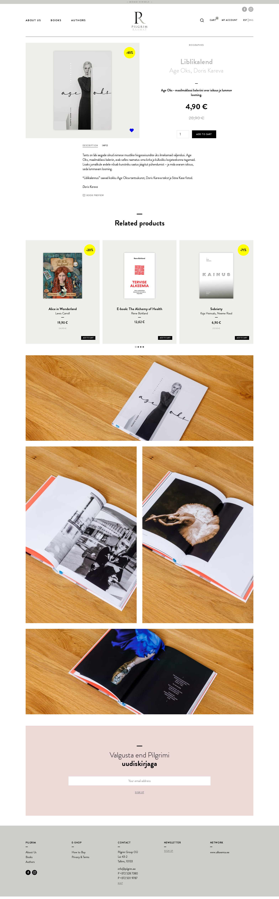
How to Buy (78, 855)
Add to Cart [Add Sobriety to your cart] (242, 340)
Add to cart (204, 136)
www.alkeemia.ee (219, 855)
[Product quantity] (183, 137)
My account (230, 21)
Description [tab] (90, 148)
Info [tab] (105, 148)
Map (120, 886)
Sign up (139, 795)
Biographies (196, 47)
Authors (78, 22)
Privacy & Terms (80, 860)
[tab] (136, 349)
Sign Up (168, 853)
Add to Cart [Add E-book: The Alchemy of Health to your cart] (165, 340)
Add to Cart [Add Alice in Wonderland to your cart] (88, 340)
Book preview (93, 197)
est (245, 21)
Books (56, 22)
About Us (33, 22)
